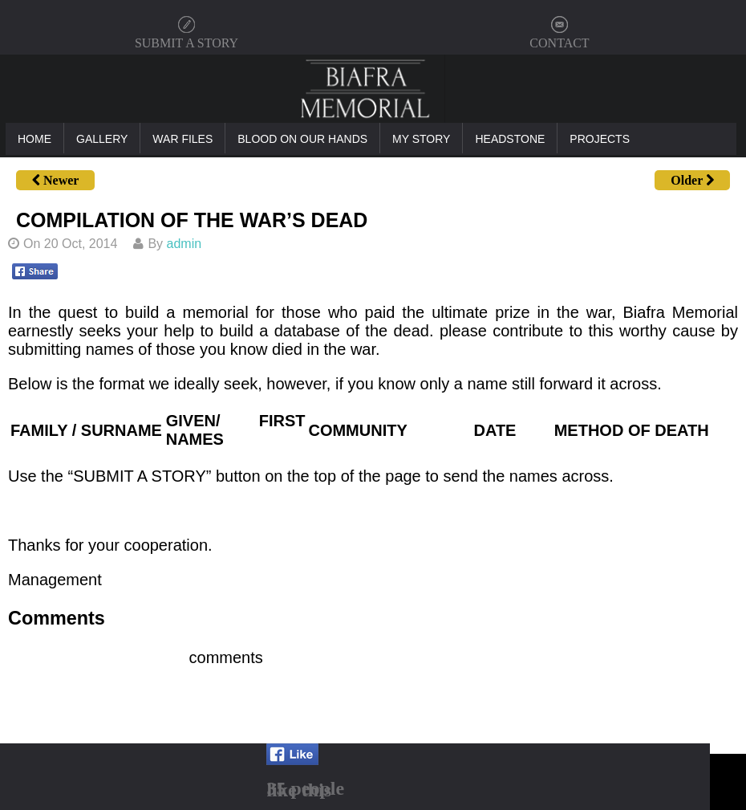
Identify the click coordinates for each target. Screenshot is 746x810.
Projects (600, 138)
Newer (55, 180)
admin (184, 243)
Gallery (102, 138)
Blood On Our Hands (302, 138)
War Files (182, 138)
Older (692, 180)
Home (34, 138)
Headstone (510, 138)
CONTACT (559, 43)
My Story (421, 138)
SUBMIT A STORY (186, 43)
